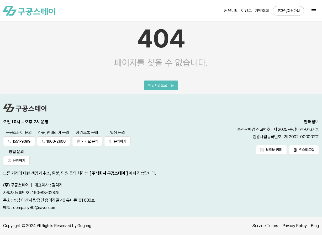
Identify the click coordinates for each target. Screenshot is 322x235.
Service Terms (265, 225)
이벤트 (246, 10)
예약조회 (262, 10)
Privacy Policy (294, 225)
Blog (315, 225)
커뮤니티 (231, 10)
